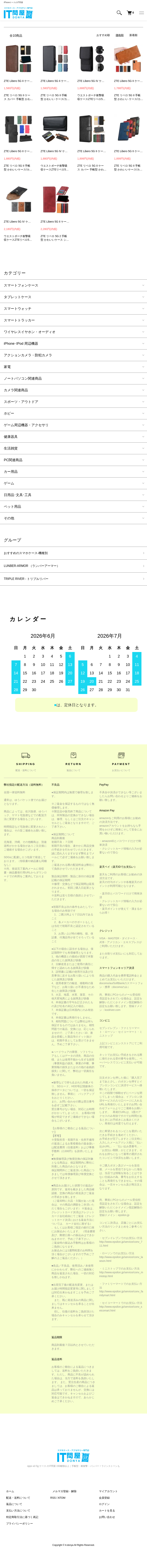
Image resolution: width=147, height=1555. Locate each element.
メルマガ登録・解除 (62, 1493)
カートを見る (105, 1512)
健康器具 (11, 437)
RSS (53, 1499)
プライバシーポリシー (17, 1525)
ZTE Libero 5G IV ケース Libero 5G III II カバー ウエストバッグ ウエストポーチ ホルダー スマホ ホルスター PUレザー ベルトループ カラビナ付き (18, 221)
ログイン (102, 1506)
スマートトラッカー (19, 320)
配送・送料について (16, 1499)
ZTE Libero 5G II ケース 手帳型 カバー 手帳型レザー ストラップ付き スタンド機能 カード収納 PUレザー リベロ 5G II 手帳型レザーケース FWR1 (18, 151)
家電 (7, 367)
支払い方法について (16, 1512)
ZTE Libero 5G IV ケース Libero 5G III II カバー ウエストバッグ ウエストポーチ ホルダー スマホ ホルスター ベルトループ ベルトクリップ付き (55, 151)
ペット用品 (12, 506)
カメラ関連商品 (16, 390)
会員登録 (102, 1499)
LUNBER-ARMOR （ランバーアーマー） (35, 567)
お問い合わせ (105, 1519)
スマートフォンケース (21, 285)
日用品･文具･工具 (17, 495)
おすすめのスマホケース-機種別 (28, 553)
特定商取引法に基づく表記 (20, 1519)
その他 (9, 518)
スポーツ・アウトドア (21, 402)
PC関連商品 (13, 460)
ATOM (61, 1499)
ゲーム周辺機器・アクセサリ (26, 425)
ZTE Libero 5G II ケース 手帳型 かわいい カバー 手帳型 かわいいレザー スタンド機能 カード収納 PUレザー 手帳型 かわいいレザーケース (55, 80)
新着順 (133, 35)
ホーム (8, 1493)
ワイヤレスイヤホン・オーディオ (30, 332)
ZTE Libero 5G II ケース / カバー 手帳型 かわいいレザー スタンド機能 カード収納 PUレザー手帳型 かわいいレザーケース (18, 80)
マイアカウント (106, 1493)
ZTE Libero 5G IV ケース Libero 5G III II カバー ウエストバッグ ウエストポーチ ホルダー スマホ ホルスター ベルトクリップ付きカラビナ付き (91, 80)
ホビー (9, 413)
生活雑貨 (11, 448)
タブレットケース (17, 297)
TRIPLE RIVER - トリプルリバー (29, 581)
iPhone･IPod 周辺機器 (21, 343)
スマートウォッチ (17, 309)
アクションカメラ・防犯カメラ (28, 355)
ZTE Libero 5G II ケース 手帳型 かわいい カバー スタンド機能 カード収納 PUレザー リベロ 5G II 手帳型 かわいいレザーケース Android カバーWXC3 (55, 221)
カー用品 (11, 472)
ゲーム (9, 483)
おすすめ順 (103, 35)
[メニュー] (141, 13)
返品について (12, 1506)
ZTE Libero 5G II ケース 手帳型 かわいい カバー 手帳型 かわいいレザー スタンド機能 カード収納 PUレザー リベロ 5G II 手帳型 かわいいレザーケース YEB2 (128, 151)
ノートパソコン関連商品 (23, 378)
